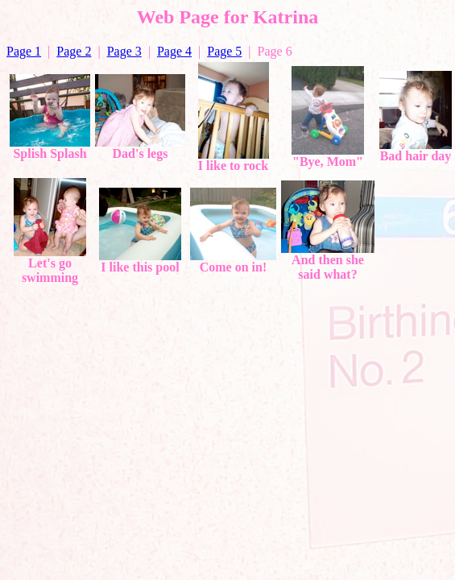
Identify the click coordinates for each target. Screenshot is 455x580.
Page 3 (124, 51)
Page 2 (73, 51)
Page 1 (23, 51)
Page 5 (224, 51)
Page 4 (174, 51)
